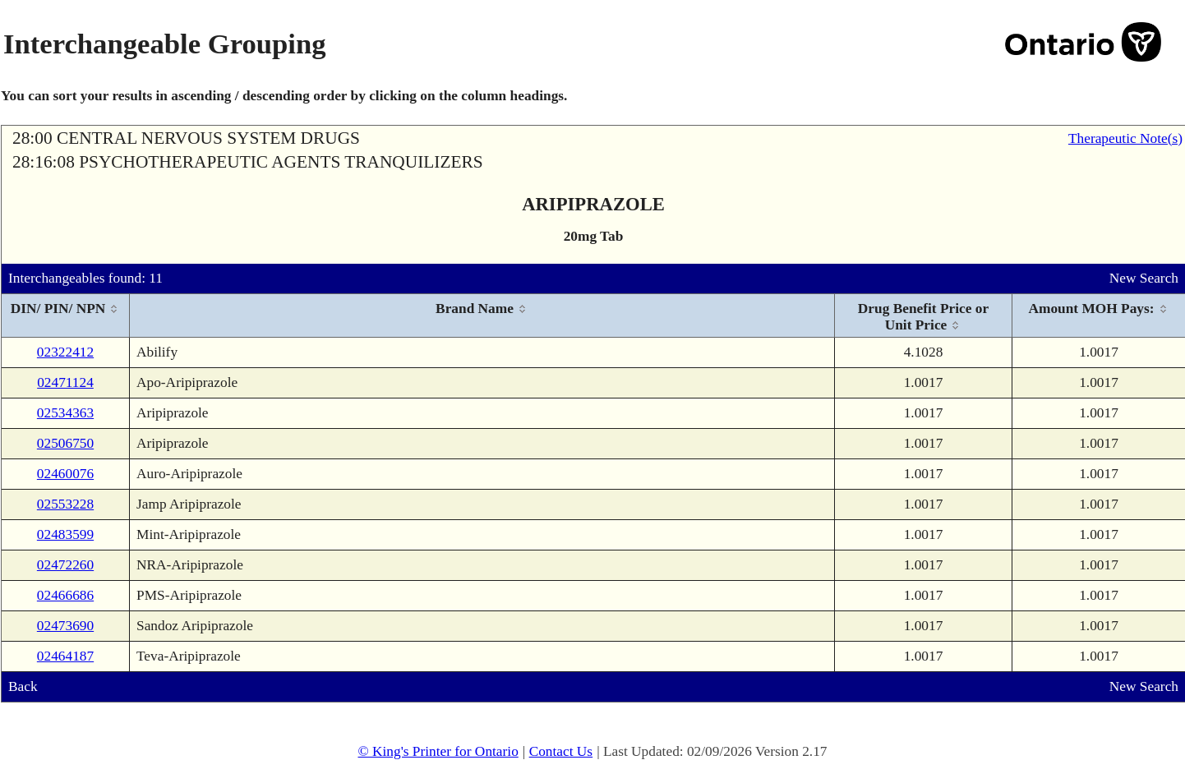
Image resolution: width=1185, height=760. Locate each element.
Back (23, 686)
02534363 (65, 413)
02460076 (65, 473)
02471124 (65, 382)
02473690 (65, 625)
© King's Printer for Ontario (437, 751)
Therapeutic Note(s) (1125, 138)
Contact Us (561, 751)
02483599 (65, 534)
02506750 (65, 443)
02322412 (65, 352)
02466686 (65, 595)
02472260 (65, 565)
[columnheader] (66, 316)
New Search (1143, 278)
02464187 (65, 656)
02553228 (65, 504)
